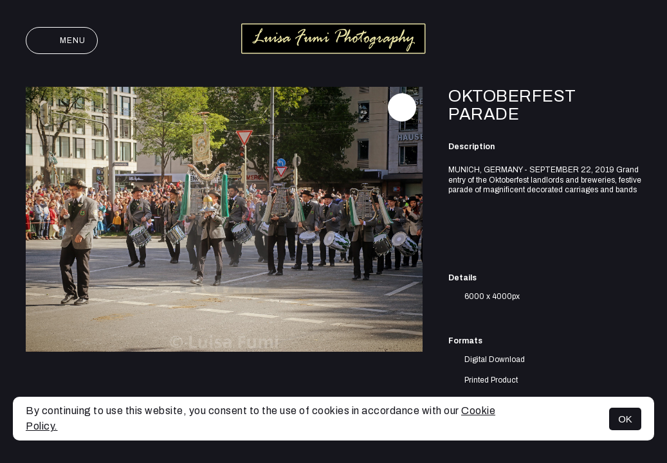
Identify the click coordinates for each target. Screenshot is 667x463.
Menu (62, 40)
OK (625, 418)
